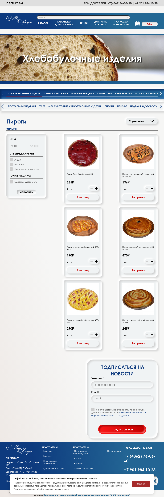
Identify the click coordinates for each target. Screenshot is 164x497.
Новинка (19, 164)
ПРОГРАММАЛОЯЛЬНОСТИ (121, 23)
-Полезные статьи (83, 468)
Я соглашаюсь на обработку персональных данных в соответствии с (118, 412)
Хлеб (42, 106)
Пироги (109, 106)
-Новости (78, 463)
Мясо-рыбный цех (120, 93)
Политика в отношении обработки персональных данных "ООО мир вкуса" (86, 494)
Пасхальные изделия (22, 106)
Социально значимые (26, 169)
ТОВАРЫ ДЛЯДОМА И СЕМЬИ (64, 23)
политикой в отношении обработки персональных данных (118, 414)
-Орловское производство (81, 452)
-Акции (77, 458)
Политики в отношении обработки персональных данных (41, 489)
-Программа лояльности (49, 462)
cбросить (26, 192)
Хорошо (140, 484)
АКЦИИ (84, 23)
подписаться (122, 429)
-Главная (47, 451)
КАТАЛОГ (43, 23)
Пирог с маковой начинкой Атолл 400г (138, 175)
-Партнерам (114, 451)
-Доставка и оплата (53, 468)
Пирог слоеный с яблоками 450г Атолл (83, 321)
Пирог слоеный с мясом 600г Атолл (138, 248)
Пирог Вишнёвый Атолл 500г (80, 174)
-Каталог (47, 456)
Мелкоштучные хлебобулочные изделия (74, 106)
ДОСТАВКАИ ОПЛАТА (100, 23)
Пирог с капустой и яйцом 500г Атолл (138, 321)
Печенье (122, 106)
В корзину (83, 197)
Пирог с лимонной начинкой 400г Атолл (83, 248)
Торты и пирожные (56, 93)
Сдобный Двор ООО (25, 181)
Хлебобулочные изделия (24, 93)
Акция (17, 159)
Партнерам (14, 3)
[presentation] (161, 94)
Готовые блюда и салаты (88, 93)
